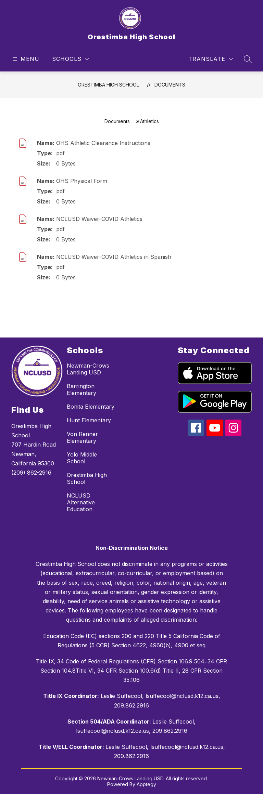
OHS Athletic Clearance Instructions (103, 143)
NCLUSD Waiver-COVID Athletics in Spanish (113, 256)
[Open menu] (25, 59)
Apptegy (146, 784)
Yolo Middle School (82, 458)
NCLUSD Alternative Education (81, 502)
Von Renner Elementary (82, 437)
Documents (169, 85)
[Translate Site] (211, 59)
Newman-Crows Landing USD (88, 369)
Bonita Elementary (90, 406)
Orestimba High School (108, 85)
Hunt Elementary (89, 420)
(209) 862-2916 (31, 472)
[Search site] (248, 59)
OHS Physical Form (81, 180)
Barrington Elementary (81, 389)
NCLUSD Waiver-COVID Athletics (99, 218)
